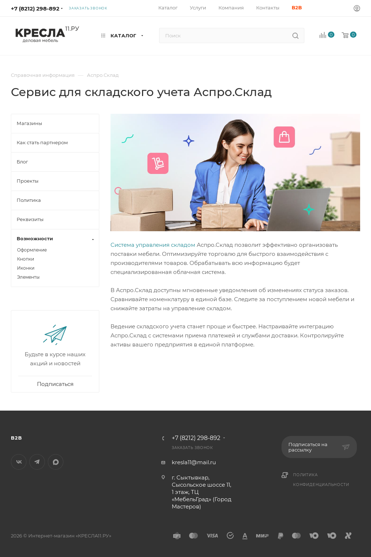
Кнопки (25, 259)
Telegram (37, 462)
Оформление (32, 250)
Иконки (25, 268)
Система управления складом (153, 244)
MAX (55, 462)
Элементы (28, 277)
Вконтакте (18, 462)
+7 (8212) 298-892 (35, 8)
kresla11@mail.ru (194, 462)
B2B (16, 438)
